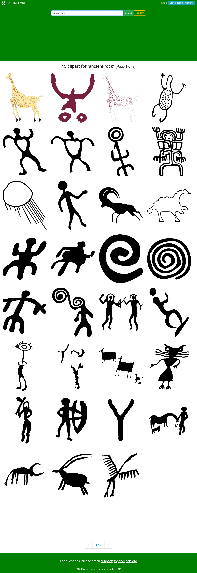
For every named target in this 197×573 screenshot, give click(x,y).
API (119, 569)
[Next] (109, 545)
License (93, 569)
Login (164, 3)
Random (140, 13)
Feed (114, 569)
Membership (105, 569)
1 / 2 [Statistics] (98, 544)
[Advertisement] (98, 38)
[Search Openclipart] (87, 13)
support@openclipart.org (119, 561)
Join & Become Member (181, 3)
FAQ (78, 569)
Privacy (84, 569)
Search (128, 13)
